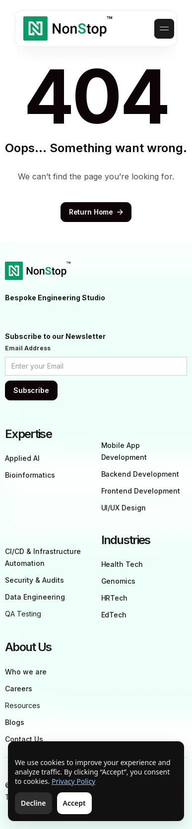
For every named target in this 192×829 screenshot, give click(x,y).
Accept (74, 803)
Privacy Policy (73, 781)
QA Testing (23, 613)
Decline (33, 803)
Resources (22, 705)
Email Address (28, 348)
